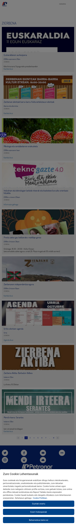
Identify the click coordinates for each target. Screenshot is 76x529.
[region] (38, 499)
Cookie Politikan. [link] (40, 498)
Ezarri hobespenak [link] (38, 512)
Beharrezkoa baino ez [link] (38, 520)
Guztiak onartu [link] (38, 504)
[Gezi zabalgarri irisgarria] (5, 135)
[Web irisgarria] (2, 136)
